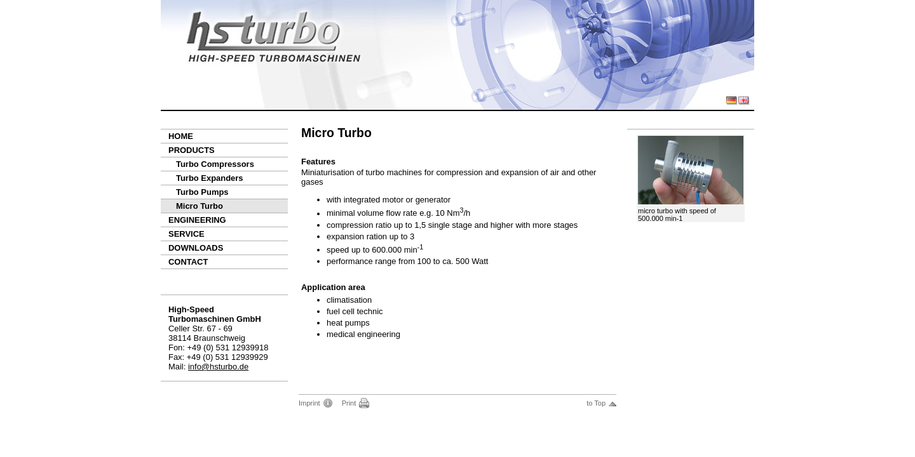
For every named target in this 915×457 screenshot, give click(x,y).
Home (180, 136)
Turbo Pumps (202, 192)
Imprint (309, 403)
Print (349, 403)
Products (191, 150)
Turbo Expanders (209, 178)
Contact (188, 262)
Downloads (195, 248)
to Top (596, 403)
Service (186, 234)
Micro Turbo (199, 206)
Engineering (197, 220)
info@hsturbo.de (218, 366)
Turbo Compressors (215, 164)
